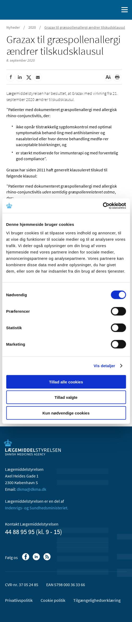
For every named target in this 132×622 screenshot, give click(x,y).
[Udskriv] (117, 77)
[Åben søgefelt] (114, 10)
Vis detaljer (104, 365)
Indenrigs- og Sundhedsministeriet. (36, 507)
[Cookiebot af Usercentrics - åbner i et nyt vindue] (102, 205)
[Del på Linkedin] (19, 77)
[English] (101, 9)
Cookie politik (53, 600)
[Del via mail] (37, 77)
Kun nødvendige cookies (66, 413)
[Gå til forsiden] (26, 9)
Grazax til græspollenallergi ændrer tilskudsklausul (84, 27)
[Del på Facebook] (10, 77)
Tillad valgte (65, 397)
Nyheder (13, 27)
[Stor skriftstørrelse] (108, 77)
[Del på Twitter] (28, 77)
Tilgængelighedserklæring (97, 600)
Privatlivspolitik (19, 600)
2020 (32, 27)
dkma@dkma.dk (31, 489)
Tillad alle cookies (66, 381)
